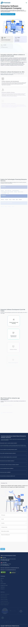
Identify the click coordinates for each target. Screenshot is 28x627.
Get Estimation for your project (8, 14)
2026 (6, 625)
